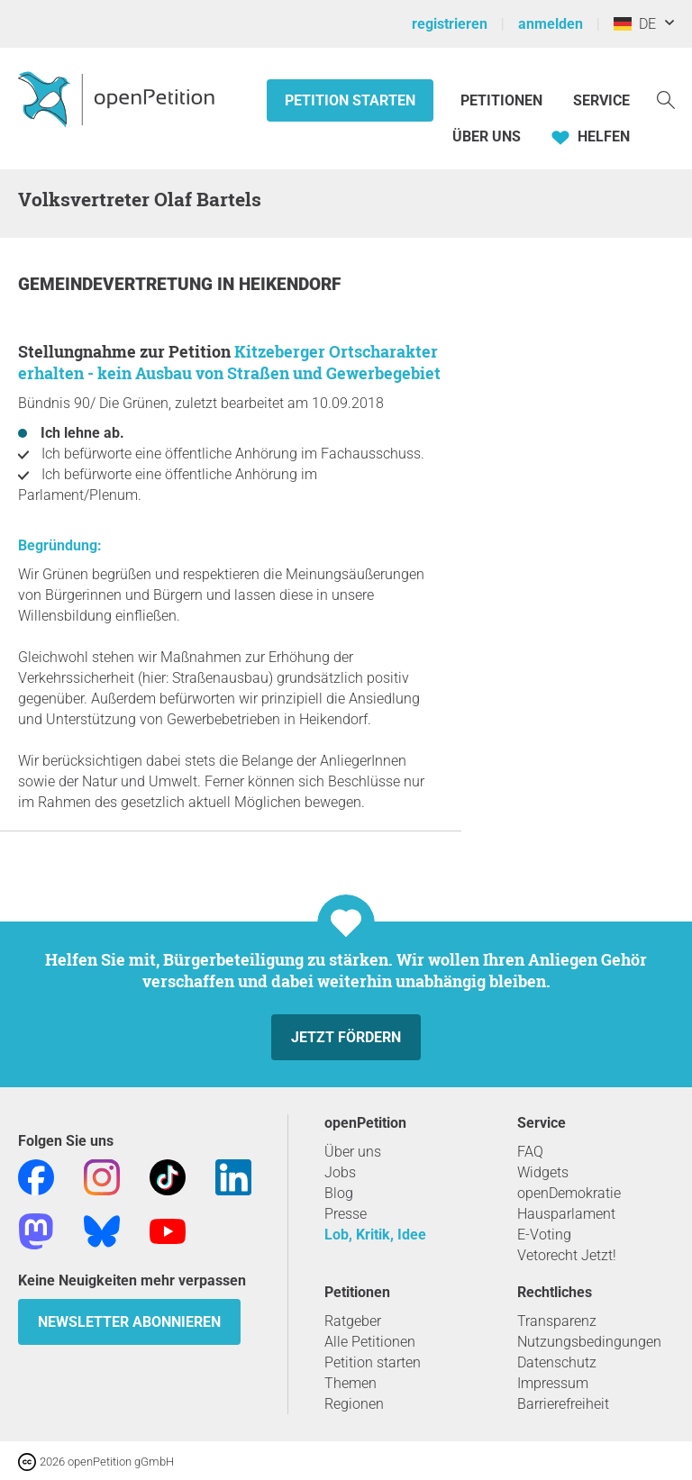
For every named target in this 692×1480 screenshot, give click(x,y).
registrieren (449, 23)
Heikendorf (290, 284)
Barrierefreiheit (563, 1403)
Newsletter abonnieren (129, 1321)
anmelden (550, 23)
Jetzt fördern (346, 1037)
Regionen (354, 1403)
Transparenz (556, 1321)
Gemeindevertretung (117, 284)
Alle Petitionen (369, 1341)
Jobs (340, 1172)
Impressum (552, 1383)
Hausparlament (566, 1213)
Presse (345, 1213)
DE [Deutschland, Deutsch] (635, 23)
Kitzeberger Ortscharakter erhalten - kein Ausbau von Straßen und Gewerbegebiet (229, 362)
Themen (350, 1383)
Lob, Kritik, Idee (375, 1234)
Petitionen (503, 100)
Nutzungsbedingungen (589, 1341)
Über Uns (486, 136)
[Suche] (666, 98)
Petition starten (350, 100)
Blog (338, 1193)
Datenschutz (556, 1362)
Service (601, 100)
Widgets (543, 1172)
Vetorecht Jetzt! (566, 1255)
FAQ (530, 1151)
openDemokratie (569, 1193)
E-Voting (544, 1234)
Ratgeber (352, 1321)
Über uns (352, 1151)
